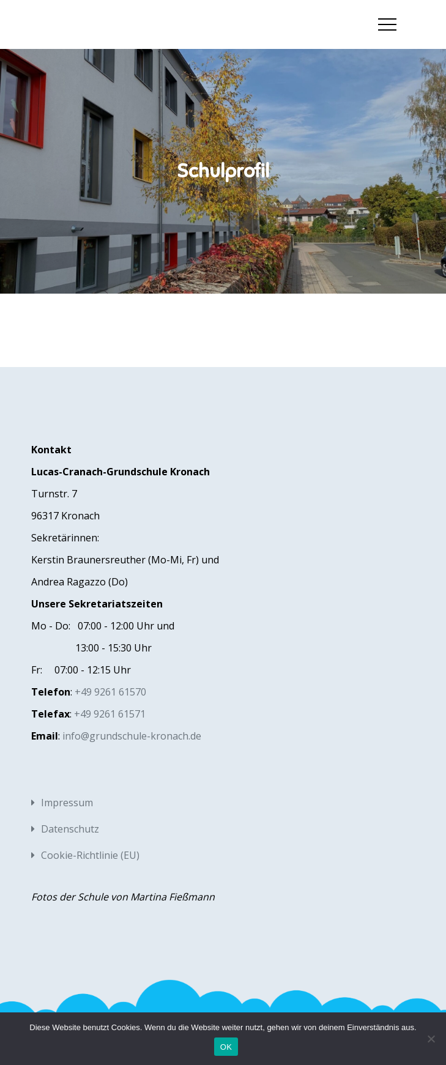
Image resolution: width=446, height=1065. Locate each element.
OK (226, 1047)
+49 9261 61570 (110, 692)
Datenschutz (70, 829)
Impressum (67, 802)
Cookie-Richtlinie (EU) (90, 855)
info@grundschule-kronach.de (131, 736)
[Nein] (431, 1039)
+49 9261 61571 (110, 714)
